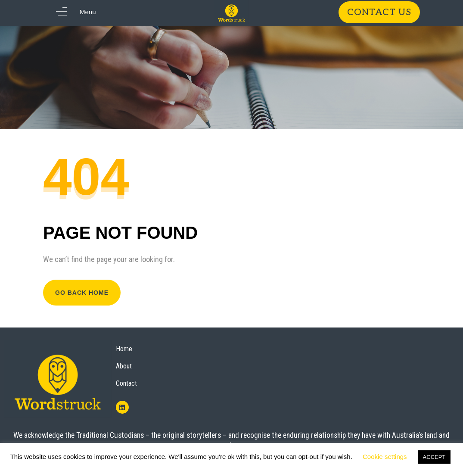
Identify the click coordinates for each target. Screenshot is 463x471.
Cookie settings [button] (385, 456)
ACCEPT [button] (434, 457)
